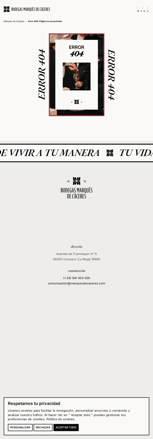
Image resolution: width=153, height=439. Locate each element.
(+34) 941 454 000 (76, 278)
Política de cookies (61, 419)
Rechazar (43, 427)
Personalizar (20, 427)
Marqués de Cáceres (14, 21)
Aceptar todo (66, 427)
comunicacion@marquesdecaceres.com (76, 283)
